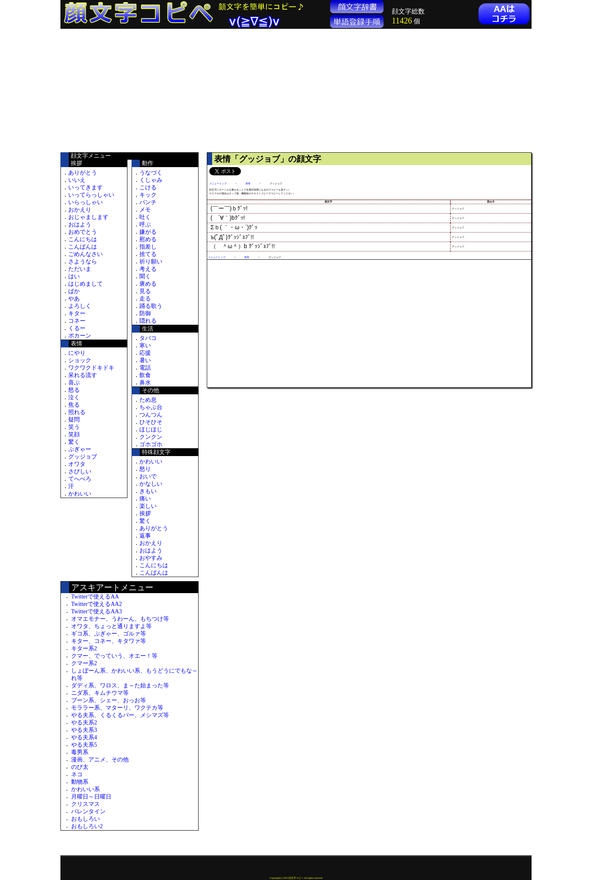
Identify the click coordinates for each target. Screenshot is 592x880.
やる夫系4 (84, 737)
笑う (74, 427)
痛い (145, 499)
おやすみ (150, 558)
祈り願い (150, 261)
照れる (77, 412)
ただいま (79, 269)
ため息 (148, 400)
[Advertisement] (129, 90)
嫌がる (148, 232)
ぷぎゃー (79, 449)
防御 (145, 313)
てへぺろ (79, 479)
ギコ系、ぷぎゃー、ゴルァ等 (108, 634)
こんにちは (82, 239)
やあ (74, 299)
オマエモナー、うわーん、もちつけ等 (120, 619)
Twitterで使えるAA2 (96, 604)
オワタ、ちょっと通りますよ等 (111, 626)
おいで (148, 476)
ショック (79, 360)
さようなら (82, 261)
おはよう (79, 224)
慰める (148, 239)
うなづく (150, 173)
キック (148, 195)
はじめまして (85, 284)
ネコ (77, 774)
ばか (74, 291)
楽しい (148, 506)
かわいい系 (85, 789)
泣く (74, 397)
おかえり (79, 210)
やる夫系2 (84, 722)
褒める (148, 284)
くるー (77, 328)
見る (145, 291)
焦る (74, 405)
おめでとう (82, 232)
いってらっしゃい (91, 195)
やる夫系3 (84, 730)
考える (148, 269)
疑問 (74, 420)
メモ (145, 210)
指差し (148, 247)
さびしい (79, 471)
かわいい (79, 494)
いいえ (77, 180)
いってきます (85, 187)
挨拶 (145, 513)
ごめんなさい (85, 254)
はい (74, 276)
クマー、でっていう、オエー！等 (114, 656)
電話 (145, 368)
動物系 (79, 782)
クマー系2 (84, 663)
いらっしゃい (85, 202)
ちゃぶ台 (150, 407)
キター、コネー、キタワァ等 (108, 641)
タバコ (148, 338)
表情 (247, 183)
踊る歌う (150, 306)
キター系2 (84, 648)
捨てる (148, 254)
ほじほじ (150, 429)
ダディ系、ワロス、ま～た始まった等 (120, 685)
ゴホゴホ (150, 444)
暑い (145, 360)
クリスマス (85, 804)
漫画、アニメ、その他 (100, 760)
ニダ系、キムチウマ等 (100, 693)
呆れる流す (82, 375)
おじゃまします (88, 217)
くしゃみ (150, 180)
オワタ (77, 464)
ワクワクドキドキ (91, 368)
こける (148, 187)
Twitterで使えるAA (95, 597)
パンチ (148, 202)
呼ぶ (145, 224)
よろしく (79, 306)
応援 (145, 353)
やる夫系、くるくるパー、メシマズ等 (120, 715)
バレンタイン (88, 811)
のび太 (79, 767)
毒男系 (79, 752)
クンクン (150, 437)
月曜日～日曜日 (91, 797)
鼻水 (145, 382)
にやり (77, 353)
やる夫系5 (84, 745)
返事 (145, 536)
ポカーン (79, 336)
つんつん (150, 415)
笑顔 (74, 434)
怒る (74, 390)
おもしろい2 (87, 826)
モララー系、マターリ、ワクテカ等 (117, 708)
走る (145, 299)
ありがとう (82, 173)
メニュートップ (218, 183)
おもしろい (85, 819)
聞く (145, 276)
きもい (148, 491)
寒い (145, 345)
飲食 (145, 375)
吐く (145, 217)
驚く (74, 442)
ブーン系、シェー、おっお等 (108, 700)
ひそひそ (150, 422)
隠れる (148, 321)
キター (77, 313)
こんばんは (82, 247)
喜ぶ (74, 382)
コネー (77, 321)
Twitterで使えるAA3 (96, 611)
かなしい (150, 484)
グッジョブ (82, 457)
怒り (145, 469)
